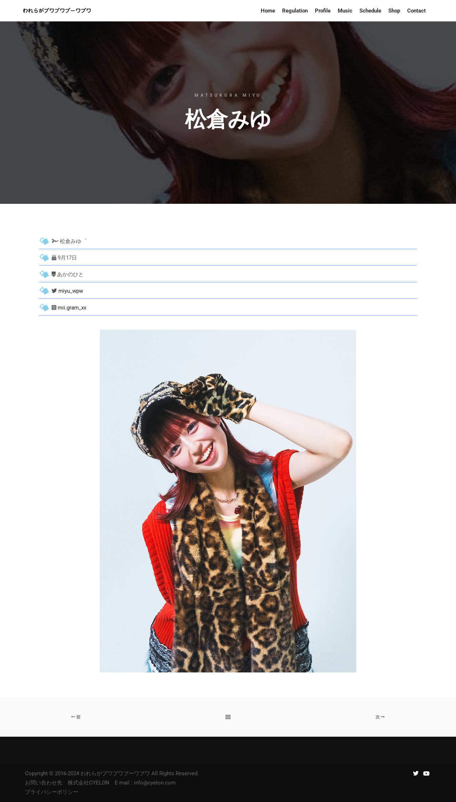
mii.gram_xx (72, 307)
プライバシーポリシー (51, 792)
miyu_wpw (70, 291)
